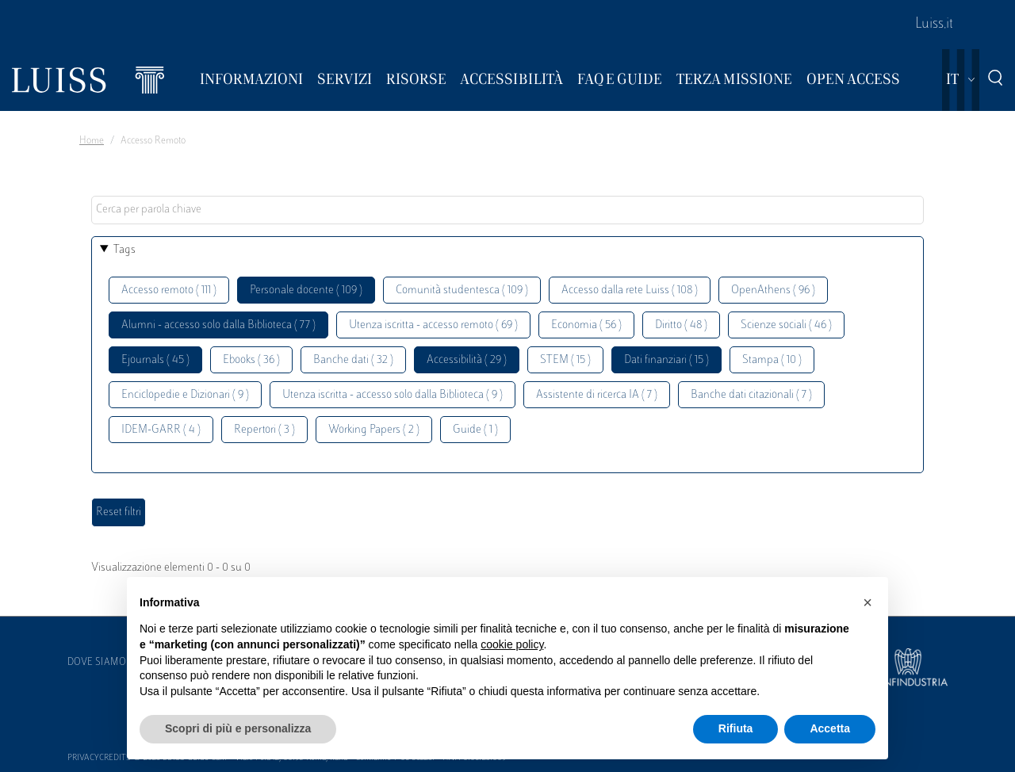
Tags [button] (124, 250)
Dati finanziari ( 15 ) (666, 360)
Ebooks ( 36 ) (251, 360)
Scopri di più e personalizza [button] (238, 728)
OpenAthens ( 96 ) (773, 290)
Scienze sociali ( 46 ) (786, 325)
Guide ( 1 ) (475, 430)
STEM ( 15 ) (565, 360)
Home (91, 141)
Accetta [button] (830, 728)
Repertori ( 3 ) (264, 430)
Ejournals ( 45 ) (155, 360)
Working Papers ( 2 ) (373, 430)
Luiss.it (934, 24)
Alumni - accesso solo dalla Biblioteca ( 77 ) (218, 325)
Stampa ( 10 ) (772, 360)
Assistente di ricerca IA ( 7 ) (596, 395)
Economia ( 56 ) (586, 325)
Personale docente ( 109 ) (306, 290)
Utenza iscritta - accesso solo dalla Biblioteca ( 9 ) (392, 395)
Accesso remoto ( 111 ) (168, 290)
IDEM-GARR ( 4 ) (161, 430)
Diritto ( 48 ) (681, 325)
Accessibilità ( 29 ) (467, 360)
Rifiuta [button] (735, 728)
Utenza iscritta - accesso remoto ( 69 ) (433, 325)
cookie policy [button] (512, 644)
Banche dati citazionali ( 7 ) (751, 395)
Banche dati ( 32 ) (353, 360)
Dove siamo (96, 662)
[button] (867, 602)
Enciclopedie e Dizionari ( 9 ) (185, 395)
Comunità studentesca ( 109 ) (462, 290)
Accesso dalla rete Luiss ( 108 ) (629, 290)
